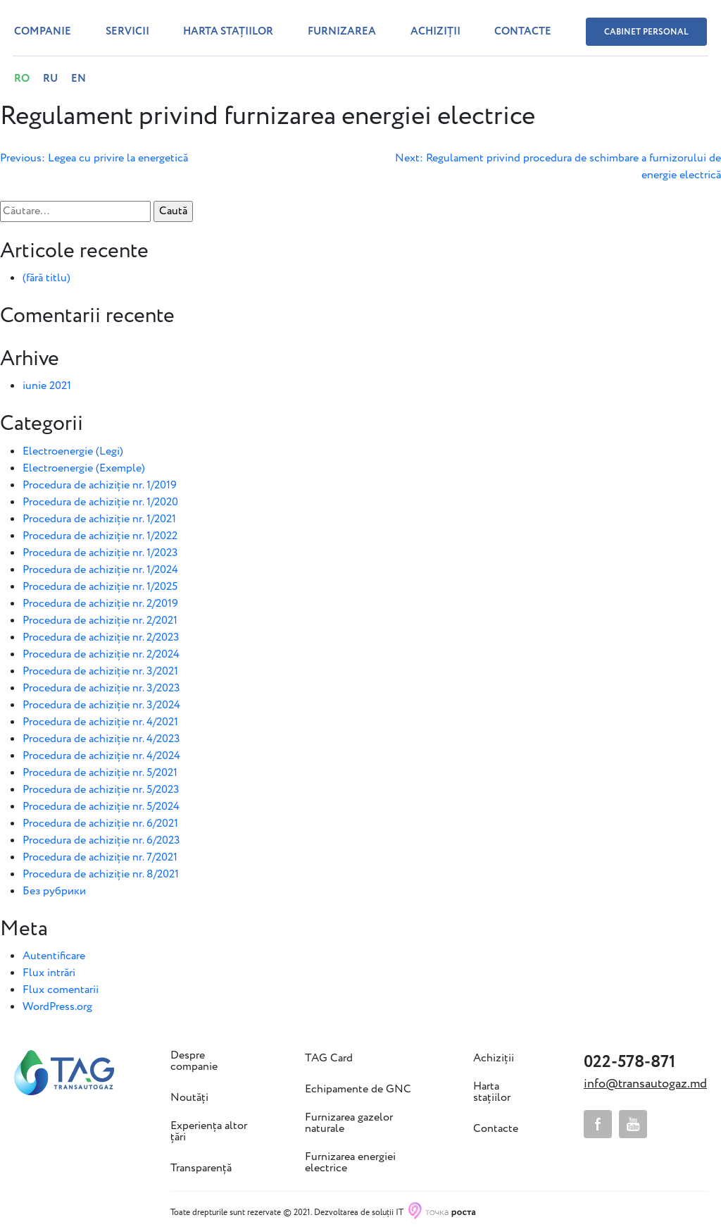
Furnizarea (342, 31)
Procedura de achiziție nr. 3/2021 (100, 671)
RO (22, 79)
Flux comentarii (61, 990)
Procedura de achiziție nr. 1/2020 (100, 502)
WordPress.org (57, 1007)
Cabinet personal (646, 32)
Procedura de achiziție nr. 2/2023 (101, 637)
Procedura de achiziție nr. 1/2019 (100, 485)
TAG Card (329, 1058)
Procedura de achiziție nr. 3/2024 (101, 705)
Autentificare (54, 956)
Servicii (127, 31)
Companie (42, 31)
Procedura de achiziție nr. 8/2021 (101, 874)
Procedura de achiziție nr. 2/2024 (101, 654)
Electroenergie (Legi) (73, 451)
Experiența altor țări (208, 1132)
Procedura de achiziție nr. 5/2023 (101, 790)
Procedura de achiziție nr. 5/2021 (100, 773)
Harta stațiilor (228, 31)
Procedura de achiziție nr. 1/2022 (100, 536)
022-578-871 (629, 1062)
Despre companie (194, 1061)
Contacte (522, 31)
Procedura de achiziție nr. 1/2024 (100, 570)
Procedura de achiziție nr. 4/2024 (101, 756)
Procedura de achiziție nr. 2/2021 (100, 620)
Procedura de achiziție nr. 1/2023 (100, 553)
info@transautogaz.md (645, 1084)
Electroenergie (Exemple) (84, 468)
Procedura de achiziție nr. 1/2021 (99, 519)
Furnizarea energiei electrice (350, 1163)
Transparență (201, 1168)
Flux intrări (49, 973)
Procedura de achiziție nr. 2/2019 (100, 604)
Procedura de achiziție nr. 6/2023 (101, 840)
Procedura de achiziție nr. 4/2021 (100, 722)
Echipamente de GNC (358, 1089)
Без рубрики (54, 891)
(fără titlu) (46, 278)
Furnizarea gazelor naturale (349, 1123)
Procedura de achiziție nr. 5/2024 (101, 807)
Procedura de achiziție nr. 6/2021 (100, 823)
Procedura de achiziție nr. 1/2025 (100, 587)
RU (50, 79)
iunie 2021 (47, 386)
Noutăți (189, 1098)
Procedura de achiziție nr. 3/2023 (101, 688)
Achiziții (435, 31)
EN (78, 79)
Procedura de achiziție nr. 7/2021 (100, 857)
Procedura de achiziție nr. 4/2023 (101, 739)
